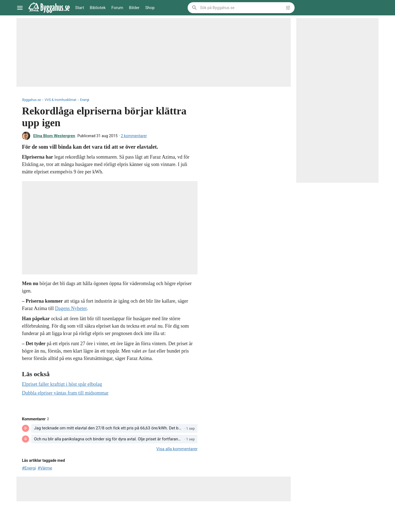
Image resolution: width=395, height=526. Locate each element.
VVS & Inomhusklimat (60, 100)
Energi (84, 100)
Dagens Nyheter (70, 308)
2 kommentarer (134, 136)
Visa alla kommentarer (177, 448)
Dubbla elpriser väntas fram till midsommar (65, 393)
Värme (46, 468)
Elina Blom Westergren (54, 135)
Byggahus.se (31, 100)
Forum (117, 7)
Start (79, 7)
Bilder (134, 7)
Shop (149, 7)
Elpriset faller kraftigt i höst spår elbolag (62, 384)
